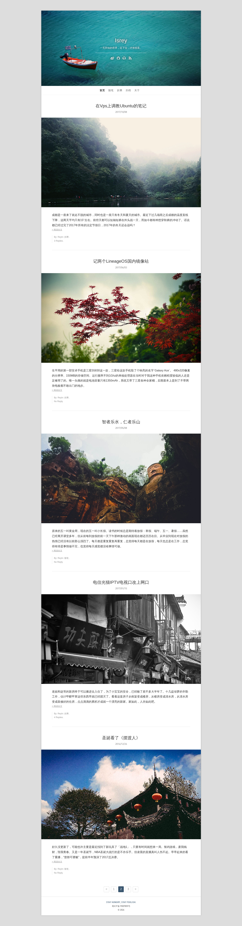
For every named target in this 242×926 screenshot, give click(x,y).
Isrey (121, 40)
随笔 (111, 90)
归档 (128, 90)
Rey (59, 237)
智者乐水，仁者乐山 (121, 421)
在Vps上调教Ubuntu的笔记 (121, 105)
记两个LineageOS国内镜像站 (121, 261)
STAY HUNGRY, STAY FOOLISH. (121, 902)
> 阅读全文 (57, 229)
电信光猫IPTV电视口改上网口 (121, 582)
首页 (102, 90)
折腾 (119, 90)
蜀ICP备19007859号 (121, 906)
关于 (137, 90)
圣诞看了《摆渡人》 (121, 737)
